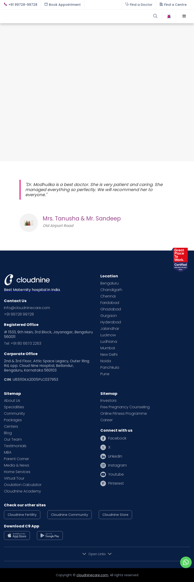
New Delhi (109, 355)
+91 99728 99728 (19, 314)
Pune (104, 374)
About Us (12, 401)
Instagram (117, 465)
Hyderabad (110, 322)
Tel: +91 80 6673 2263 (22, 343)
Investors (108, 401)
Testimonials (15, 446)
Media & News (16, 465)
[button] (184, 16)
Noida (105, 361)
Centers (11, 426)
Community (14, 414)
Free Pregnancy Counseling (125, 407)
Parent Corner (16, 459)
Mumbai (107, 348)
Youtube (116, 474)
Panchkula (109, 367)
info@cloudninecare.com (27, 308)
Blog (8, 433)
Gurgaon (108, 316)
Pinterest (116, 483)
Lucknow (108, 335)
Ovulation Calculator (22, 485)
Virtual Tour (14, 478)
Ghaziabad (110, 309)
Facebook (117, 438)
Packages (13, 420)
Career (106, 420)
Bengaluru (109, 283)
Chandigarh (111, 290)
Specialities (14, 407)
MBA (7, 452)
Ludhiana (108, 342)
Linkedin (115, 456)
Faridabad (109, 303)
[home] (50, 16)
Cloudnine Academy (22, 491)
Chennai (108, 296)
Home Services (17, 472)
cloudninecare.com (92, 575)
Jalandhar (109, 329)
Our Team (13, 439)
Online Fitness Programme (123, 414)
